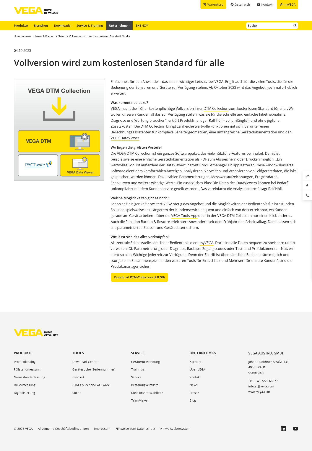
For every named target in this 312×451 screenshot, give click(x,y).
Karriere (196, 362)
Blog (193, 400)
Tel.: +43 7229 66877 (263, 381)
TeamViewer (140, 400)
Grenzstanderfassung (29, 377)
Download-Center (85, 362)
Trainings (138, 369)
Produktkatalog (25, 362)
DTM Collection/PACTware (91, 385)
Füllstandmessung (27, 369)
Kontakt (195, 377)
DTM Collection (216, 108)
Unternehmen (119, 25)
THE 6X (142, 25)
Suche (76, 393)
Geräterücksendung (145, 362)
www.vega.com (259, 392)
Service (138, 353)
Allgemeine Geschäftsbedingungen (63, 428)
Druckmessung (25, 385)
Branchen (41, 25)
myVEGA (206, 242)
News (194, 385)
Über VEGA (197, 369)
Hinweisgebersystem (175, 428)
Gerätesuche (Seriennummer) (93, 369)
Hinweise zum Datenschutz (135, 428)
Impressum (102, 428)
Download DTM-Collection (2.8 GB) (139, 277)
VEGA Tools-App (184, 215)
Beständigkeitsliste (144, 385)
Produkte (21, 25)
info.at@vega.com (261, 386)
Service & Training (89, 25)
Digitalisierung (24, 393)
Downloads (62, 25)
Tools (78, 353)
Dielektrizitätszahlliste (147, 393)
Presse (194, 393)
